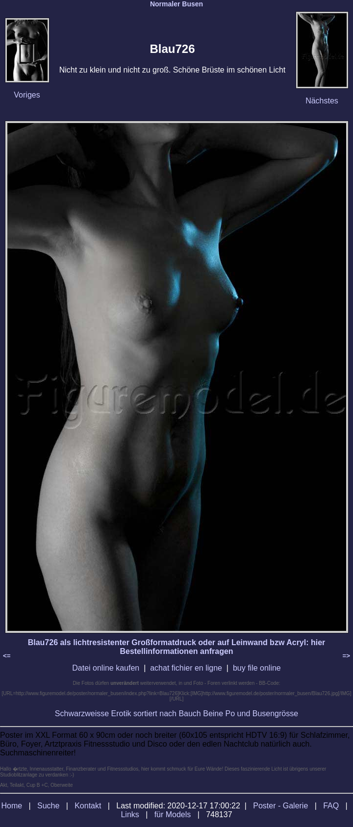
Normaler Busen (176, 4)
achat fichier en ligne (186, 668)
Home (11, 806)
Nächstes (321, 101)
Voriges (27, 95)
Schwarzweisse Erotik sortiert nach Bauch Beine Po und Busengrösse (176, 713)
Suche (48, 806)
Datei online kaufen (105, 668)
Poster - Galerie (280, 806)
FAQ (331, 806)
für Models (172, 814)
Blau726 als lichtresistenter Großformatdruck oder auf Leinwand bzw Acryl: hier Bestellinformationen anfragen (177, 646)
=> (346, 655)
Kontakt (88, 806)
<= (7, 655)
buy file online (257, 668)
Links (130, 814)
